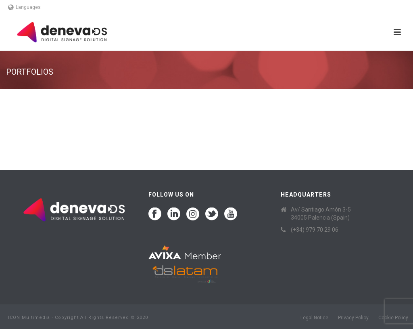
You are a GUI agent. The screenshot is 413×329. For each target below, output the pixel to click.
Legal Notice (314, 318)
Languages (24, 7)
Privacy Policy (353, 318)
